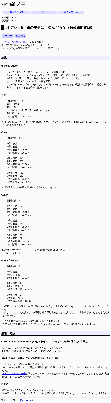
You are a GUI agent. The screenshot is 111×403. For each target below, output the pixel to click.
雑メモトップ (17, 12)
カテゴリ (44, 12)
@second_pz (26, 400)
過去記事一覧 (71, 12)
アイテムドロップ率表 (14, 373)
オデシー (7, 35)
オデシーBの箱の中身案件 (16, 42)
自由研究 (20, 35)
